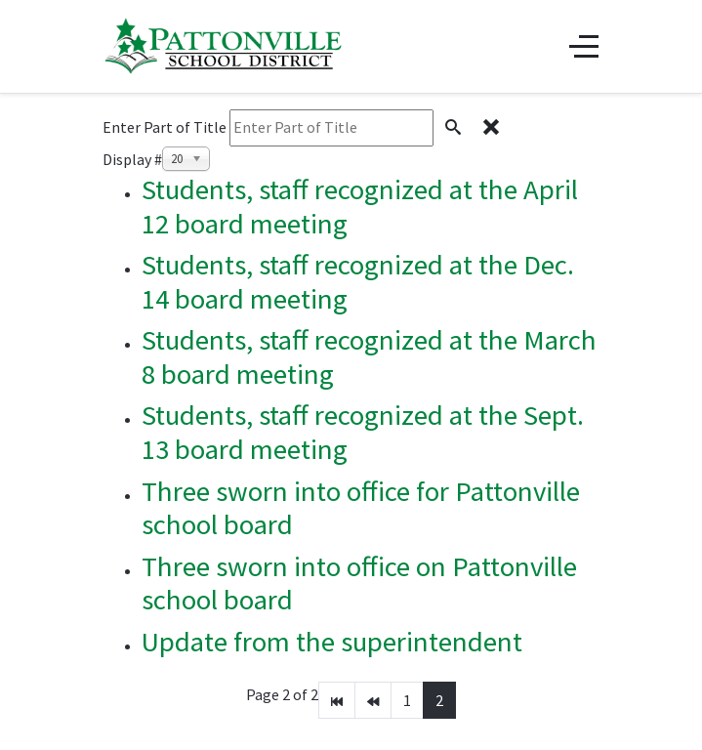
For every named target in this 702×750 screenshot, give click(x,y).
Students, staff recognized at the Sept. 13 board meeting (363, 432)
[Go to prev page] (373, 700)
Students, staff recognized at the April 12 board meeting (360, 206)
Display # (132, 159)
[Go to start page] (336, 700)
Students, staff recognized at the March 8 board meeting (369, 357)
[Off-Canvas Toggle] (584, 46)
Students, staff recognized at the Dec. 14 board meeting (358, 281)
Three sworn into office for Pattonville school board (361, 508)
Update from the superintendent (332, 641)
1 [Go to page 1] (407, 700)
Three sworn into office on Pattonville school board (359, 583)
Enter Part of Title (166, 127)
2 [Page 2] (439, 700)
